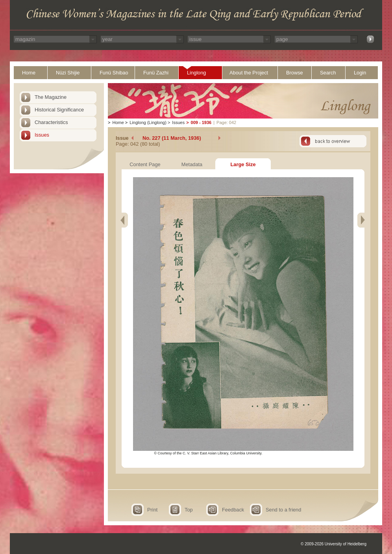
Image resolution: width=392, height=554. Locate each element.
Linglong (196, 73)
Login (360, 73)
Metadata (191, 164)
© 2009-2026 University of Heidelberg (333, 544)
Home (28, 73)
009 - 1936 (201, 122)
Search (328, 73)
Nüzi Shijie (68, 73)
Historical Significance (59, 110)
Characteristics (51, 122)
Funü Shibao (114, 73)
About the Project (248, 73)
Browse (294, 73)
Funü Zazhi (155, 73)
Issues (42, 135)
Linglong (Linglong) (147, 122)
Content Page (144, 164)
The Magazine (51, 97)
